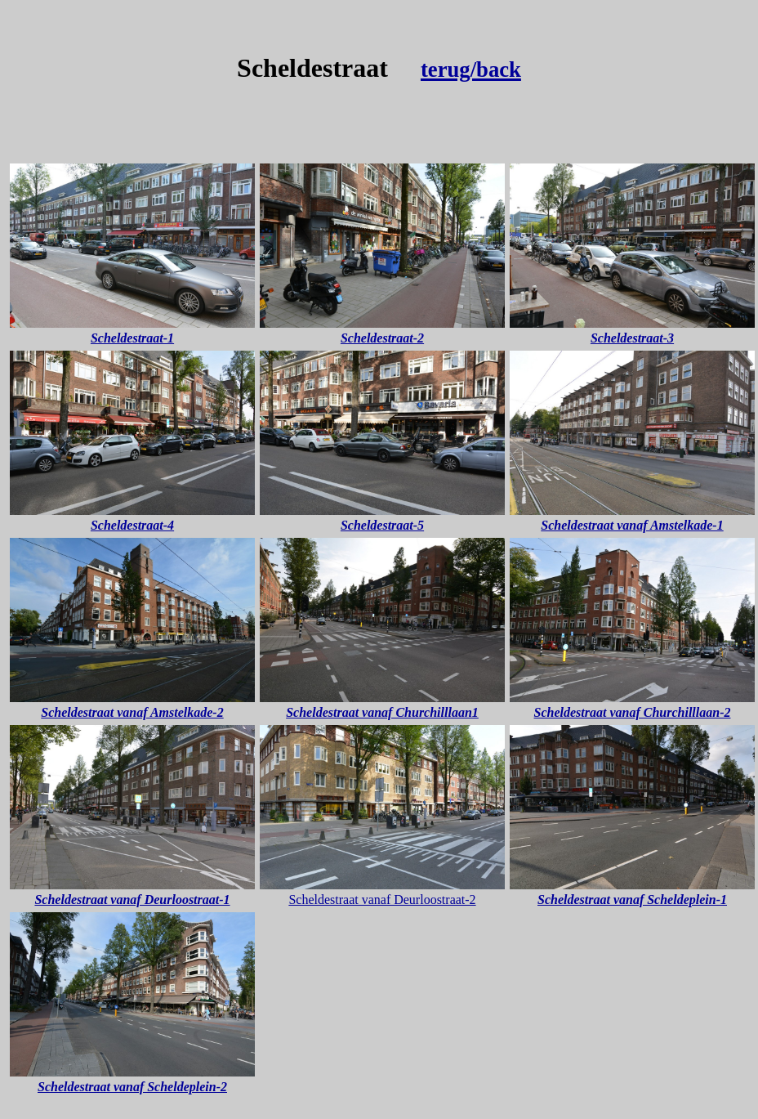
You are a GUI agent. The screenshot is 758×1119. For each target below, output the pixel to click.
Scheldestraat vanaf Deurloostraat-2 (381, 899)
